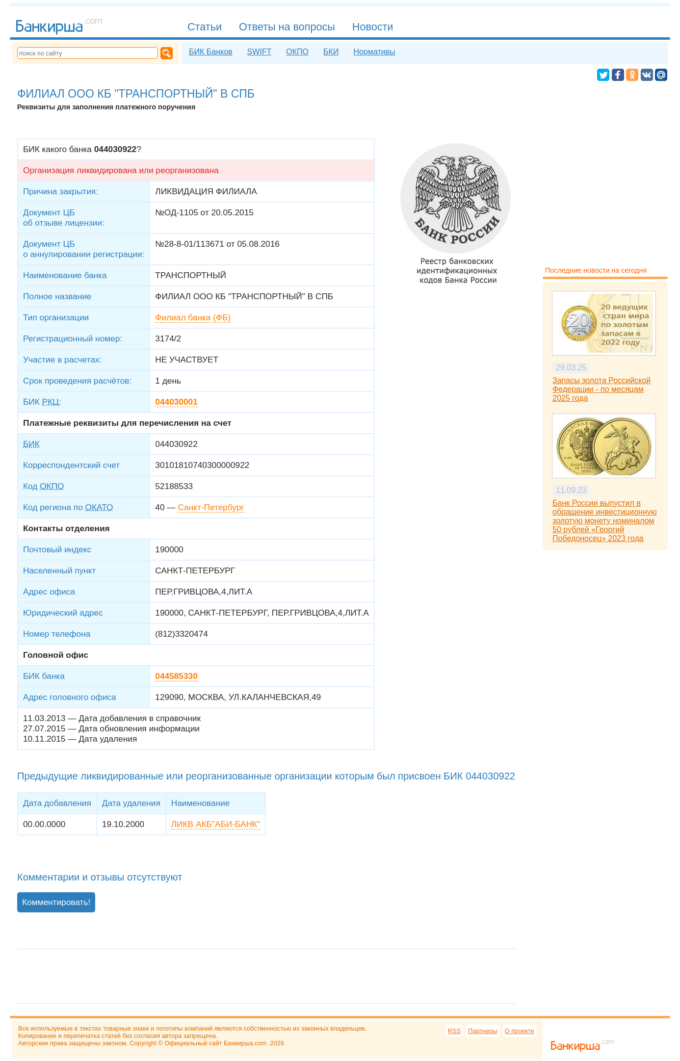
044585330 (176, 676)
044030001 (176, 402)
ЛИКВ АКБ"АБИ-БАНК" (215, 824)
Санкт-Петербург (211, 507)
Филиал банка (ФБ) (193, 317)
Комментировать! (56, 902)
